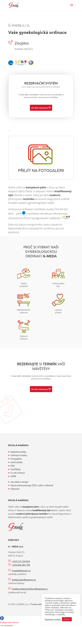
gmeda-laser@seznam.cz (24, 579)
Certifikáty (16, 469)
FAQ (13, 465)
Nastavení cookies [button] (53, 619)
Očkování (15, 488)
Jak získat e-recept (19, 481)
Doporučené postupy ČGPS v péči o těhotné (32, 485)
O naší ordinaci (18, 472)
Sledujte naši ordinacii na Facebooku (9, 622)
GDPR (13, 476)
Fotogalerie (16, 458)
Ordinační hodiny (19, 455)
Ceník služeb (16, 462)
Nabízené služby (18, 451)
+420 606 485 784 (21, 564)
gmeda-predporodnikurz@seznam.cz (30, 588)
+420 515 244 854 (21, 561)
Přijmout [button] (67, 619)
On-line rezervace (39, 120)
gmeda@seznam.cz (21, 570)
